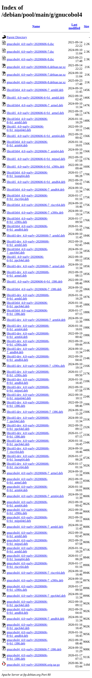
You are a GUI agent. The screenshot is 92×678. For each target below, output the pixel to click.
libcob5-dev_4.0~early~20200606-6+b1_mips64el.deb (28, 396)
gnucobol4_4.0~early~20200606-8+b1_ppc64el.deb (27, 626)
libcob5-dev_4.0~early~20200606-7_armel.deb (36, 266)
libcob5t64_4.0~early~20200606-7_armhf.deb (35, 90)
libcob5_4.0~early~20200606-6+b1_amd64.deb (36, 182)
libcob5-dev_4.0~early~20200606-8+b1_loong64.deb (28, 457)
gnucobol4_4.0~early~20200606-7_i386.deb (34, 649)
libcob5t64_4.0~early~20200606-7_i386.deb (34, 289)
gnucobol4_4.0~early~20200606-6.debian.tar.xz (36, 67)
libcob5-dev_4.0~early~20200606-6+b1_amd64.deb (28, 358)
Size (86, 26)
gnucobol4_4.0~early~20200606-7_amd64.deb (35, 618)
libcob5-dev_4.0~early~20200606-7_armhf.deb (36, 235)
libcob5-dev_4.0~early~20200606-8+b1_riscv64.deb (28, 465)
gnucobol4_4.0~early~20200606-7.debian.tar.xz (36, 74)
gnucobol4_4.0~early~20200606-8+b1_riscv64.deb (27, 565)
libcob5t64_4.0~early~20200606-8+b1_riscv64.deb (27, 197)
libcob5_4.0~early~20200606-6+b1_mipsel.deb (36, 159)
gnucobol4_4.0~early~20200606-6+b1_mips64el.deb (27, 519)
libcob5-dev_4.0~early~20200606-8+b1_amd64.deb (28, 381)
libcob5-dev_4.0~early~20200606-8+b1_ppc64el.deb (28, 442)
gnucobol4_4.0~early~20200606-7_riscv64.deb (36, 572)
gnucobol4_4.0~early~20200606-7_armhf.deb (35, 526)
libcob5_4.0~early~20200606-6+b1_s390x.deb (35, 166)
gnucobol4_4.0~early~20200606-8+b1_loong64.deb (27, 557)
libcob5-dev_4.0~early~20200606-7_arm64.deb (36, 319)
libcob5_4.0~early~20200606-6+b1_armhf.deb (35, 97)
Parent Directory (17, 37)
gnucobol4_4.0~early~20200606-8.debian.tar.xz (36, 82)
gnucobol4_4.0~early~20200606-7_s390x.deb (35, 580)
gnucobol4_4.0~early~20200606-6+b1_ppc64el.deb (27, 603)
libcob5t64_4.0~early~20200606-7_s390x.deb (35, 212)
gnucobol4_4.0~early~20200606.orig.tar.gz (33, 664)
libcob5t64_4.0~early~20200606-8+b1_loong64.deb (27, 174)
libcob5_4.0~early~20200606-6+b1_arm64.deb (36, 136)
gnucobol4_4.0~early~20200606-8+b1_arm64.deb (27, 488)
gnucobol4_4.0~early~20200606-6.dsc (30, 44)
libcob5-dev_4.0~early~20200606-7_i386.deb (35, 411)
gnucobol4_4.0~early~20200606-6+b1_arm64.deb (27, 503)
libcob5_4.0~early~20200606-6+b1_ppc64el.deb (25, 258)
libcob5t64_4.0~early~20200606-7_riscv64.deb (36, 205)
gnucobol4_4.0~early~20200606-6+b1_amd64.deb (27, 611)
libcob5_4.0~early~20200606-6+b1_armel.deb (35, 113)
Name (36, 26)
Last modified (74, 26)
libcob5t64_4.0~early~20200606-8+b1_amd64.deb (27, 228)
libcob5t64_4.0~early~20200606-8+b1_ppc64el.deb (27, 304)
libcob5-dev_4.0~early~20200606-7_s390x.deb (36, 365)
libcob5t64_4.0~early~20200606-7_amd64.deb (35, 189)
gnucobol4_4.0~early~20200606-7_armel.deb (35, 473)
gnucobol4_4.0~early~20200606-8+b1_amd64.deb (27, 634)
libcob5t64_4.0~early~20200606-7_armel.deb (35, 105)
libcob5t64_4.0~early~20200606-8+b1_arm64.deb (27, 143)
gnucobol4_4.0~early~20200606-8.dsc (30, 59)
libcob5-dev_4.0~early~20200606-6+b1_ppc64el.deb (28, 427)
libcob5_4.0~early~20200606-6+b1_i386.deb (34, 281)
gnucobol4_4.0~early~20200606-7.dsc (30, 51)
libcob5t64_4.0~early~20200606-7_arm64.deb (35, 151)
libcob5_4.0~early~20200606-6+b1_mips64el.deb (25, 128)
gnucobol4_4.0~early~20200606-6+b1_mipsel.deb (27, 542)
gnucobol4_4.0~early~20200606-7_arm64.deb (35, 496)
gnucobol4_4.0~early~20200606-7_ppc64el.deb (36, 595)
